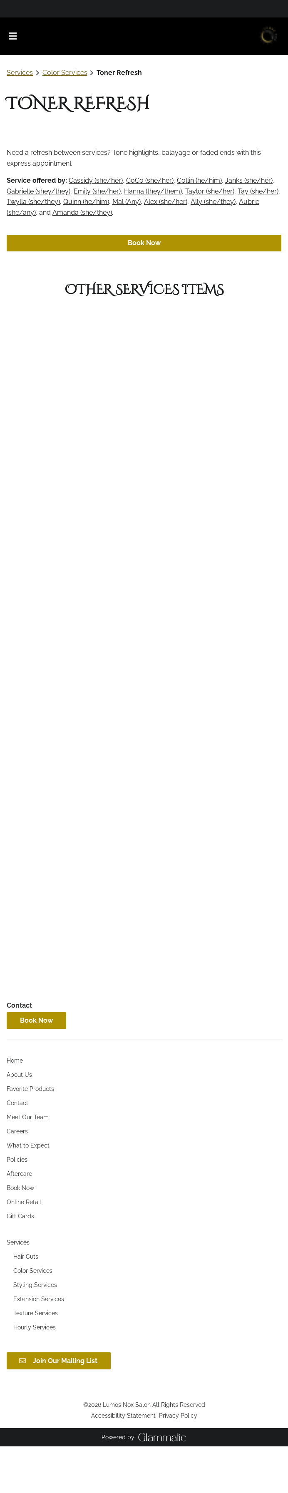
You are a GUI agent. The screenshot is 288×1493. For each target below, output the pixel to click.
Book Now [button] (144, 243)
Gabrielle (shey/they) (38, 191)
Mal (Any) (126, 202)
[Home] (15, 1107)
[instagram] (14, 8)
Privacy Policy (178, 1461)
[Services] (18, 1289)
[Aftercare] (19, 1220)
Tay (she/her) (258, 191)
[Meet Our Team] (28, 1163)
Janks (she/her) (249, 180)
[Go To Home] (268, 36)
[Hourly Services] (34, 1374)
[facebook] (9, 8)
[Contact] (17, 1149)
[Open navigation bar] (12, 36)
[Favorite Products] (30, 1135)
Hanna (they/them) (153, 191)
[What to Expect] (28, 1192)
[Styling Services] (35, 1331)
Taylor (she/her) (209, 191)
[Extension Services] (38, 1345)
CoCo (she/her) (150, 180)
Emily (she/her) (97, 191)
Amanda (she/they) (82, 212)
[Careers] (17, 1178)
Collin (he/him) (199, 180)
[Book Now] (20, 1234)
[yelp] (25, 8)
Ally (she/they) (213, 202)
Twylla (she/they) (33, 202)
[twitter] (20, 8)
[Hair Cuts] (25, 1303)
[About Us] (19, 1121)
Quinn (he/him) (86, 202)
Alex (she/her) (165, 202)
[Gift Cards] (20, 1262)
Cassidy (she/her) (96, 180)
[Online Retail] (24, 1248)
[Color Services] (32, 1317)
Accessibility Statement (123, 1461)
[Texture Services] (35, 1359)
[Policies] (17, 1206)
